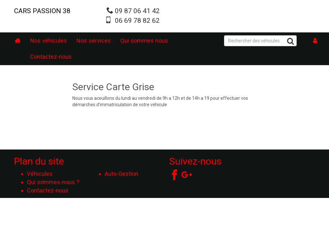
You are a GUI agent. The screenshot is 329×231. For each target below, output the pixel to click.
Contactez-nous (51, 56)
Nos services (93, 40)
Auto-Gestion (121, 173)
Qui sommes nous (144, 40)
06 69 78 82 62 (137, 20)
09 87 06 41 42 (137, 11)
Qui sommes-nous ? (53, 182)
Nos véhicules (48, 40)
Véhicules (39, 173)
